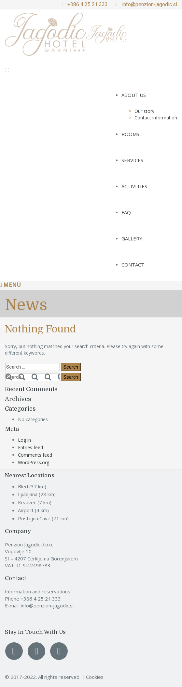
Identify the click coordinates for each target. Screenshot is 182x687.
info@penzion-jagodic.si (149, 4)
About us (133, 95)
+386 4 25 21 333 (87, 4)
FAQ (126, 212)
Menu (10, 284)
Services (132, 160)
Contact (132, 264)
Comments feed (35, 455)
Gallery (131, 238)
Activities (134, 186)
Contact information (155, 117)
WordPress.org (33, 462)
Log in (24, 440)
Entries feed (30, 447)
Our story (144, 111)
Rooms (130, 134)
